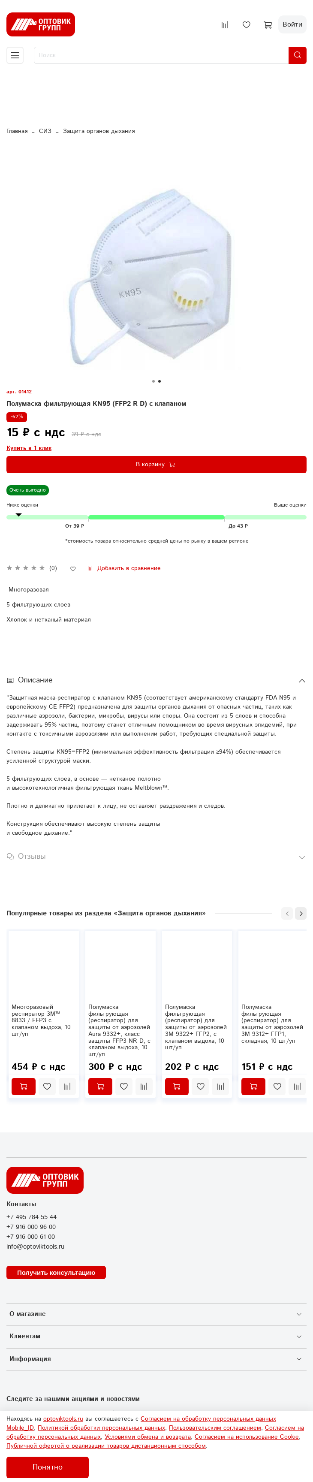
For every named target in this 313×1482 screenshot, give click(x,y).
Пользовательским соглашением (215, 1428)
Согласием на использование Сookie (247, 1437)
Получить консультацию (56, 1272)
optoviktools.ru (63, 1419)
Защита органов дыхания (99, 131)
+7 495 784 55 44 (31, 1217)
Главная (16, 131)
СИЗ (45, 131)
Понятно (48, 1467)
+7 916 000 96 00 (31, 1227)
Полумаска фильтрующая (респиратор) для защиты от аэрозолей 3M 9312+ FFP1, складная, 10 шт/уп (272, 1024)
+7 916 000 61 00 (30, 1237)
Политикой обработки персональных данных (101, 1428)
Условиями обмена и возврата (148, 1437)
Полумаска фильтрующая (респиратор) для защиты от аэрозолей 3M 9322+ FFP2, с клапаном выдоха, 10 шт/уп (196, 1027)
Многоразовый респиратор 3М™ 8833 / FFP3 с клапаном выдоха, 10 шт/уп (41, 1020)
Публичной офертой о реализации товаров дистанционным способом (106, 1446)
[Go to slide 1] (153, 381)
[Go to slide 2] (159, 381)
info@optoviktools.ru (35, 1247)
